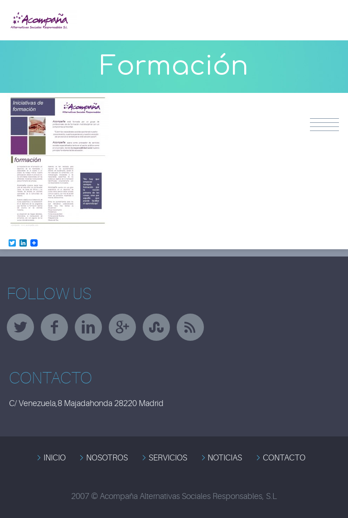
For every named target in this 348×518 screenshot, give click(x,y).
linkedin (88, 327)
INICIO (55, 457)
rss (190, 327)
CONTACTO (284, 457)
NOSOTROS (107, 457)
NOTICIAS (225, 457)
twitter (20, 327)
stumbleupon (156, 327)
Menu (324, 125)
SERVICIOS (168, 457)
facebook (54, 327)
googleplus (122, 327)
